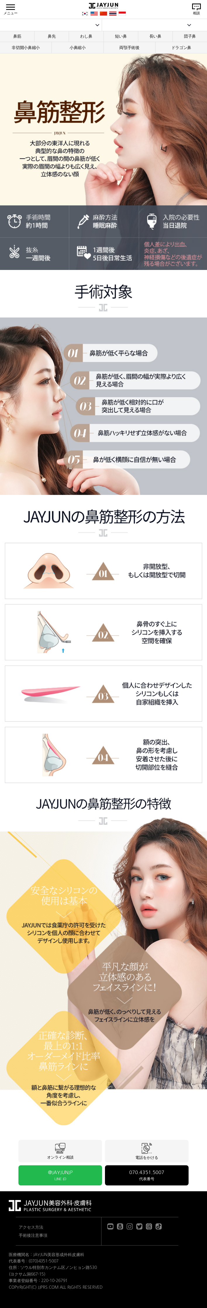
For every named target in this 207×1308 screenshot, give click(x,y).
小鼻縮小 (78, 48)
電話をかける (146, 1151)
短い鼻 (121, 36)
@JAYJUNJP (60, 1175)
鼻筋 (17, 36)
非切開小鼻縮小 (26, 48)
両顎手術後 (129, 48)
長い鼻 (155, 36)
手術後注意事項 (33, 1235)
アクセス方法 (31, 1227)
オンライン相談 (60, 1151)
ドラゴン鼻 (181, 48)
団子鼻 (190, 36)
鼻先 (52, 36)
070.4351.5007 (147, 1175)
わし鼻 (86, 36)
